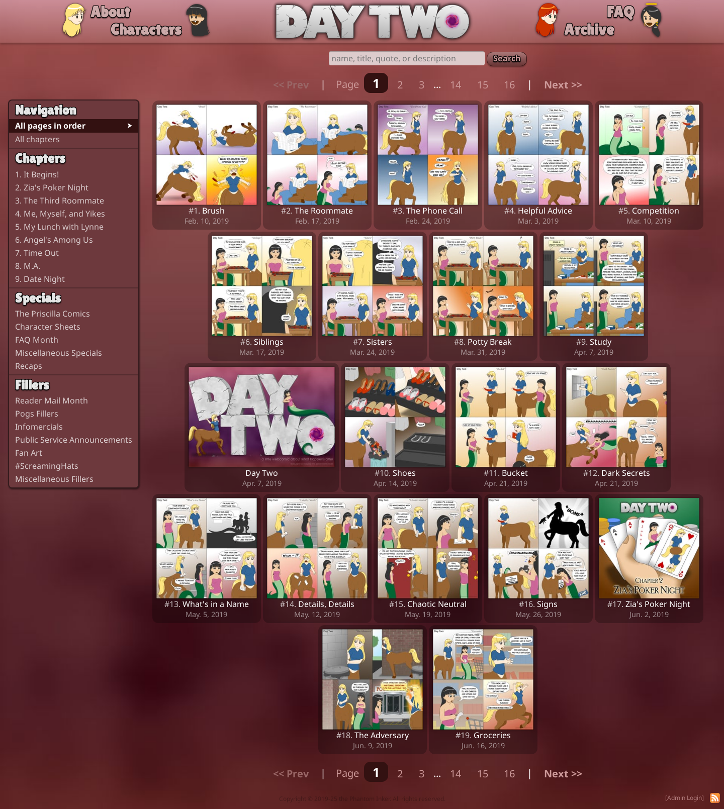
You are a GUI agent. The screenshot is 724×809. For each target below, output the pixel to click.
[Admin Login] (684, 797)
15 (482, 84)
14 (455, 84)
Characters (146, 29)
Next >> (563, 84)
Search (506, 58)
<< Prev (291, 84)
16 (509, 84)
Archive (589, 29)
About (110, 12)
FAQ (620, 12)
